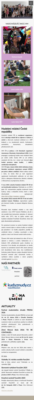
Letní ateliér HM (17, 89)
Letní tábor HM (16, 122)
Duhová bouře (17, 57)
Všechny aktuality (7, 390)
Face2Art (14, 259)
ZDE (14, 326)
